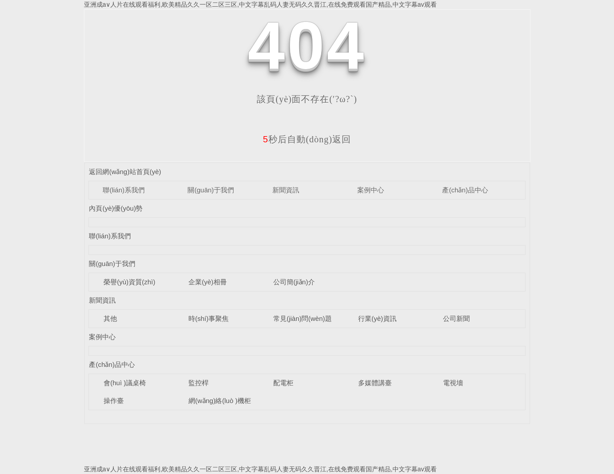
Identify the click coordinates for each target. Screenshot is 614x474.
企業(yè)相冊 (207, 282)
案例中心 (370, 190)
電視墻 (453, 383)
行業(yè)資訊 (377, 318)
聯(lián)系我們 (123, 190)
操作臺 (114, 400)
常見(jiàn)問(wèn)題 (302, 318)
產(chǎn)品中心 (465, 190)
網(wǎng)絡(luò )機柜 (219, 400)
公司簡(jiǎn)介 (294, 282)
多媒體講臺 (375, 383)
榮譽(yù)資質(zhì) (129, 282)
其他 (110, 318)
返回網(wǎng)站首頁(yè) (125, 171)
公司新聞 (456, 318)
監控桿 (198, 383)
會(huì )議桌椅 (125, 383)
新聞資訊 (285, 190)
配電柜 (283, 383)
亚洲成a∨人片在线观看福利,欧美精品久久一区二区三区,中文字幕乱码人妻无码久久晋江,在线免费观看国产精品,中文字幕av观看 (260, 4)
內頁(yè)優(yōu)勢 (115, 208)
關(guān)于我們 (211, 190)
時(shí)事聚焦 (208, 318)
